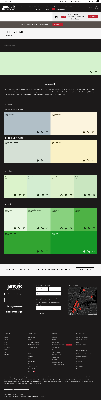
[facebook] (8, 294)
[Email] (48, 293)
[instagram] (11, 294)
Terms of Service (49, 299)
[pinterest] (17, 294)
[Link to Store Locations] (82, 301)
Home (6, 45)
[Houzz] (20, 294)
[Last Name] (55, 289)
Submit (41, 313)
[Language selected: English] (7, 1)
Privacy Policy (39, 299)
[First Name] (42, 289)
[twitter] (14, 294)
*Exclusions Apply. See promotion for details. (16, 389)
